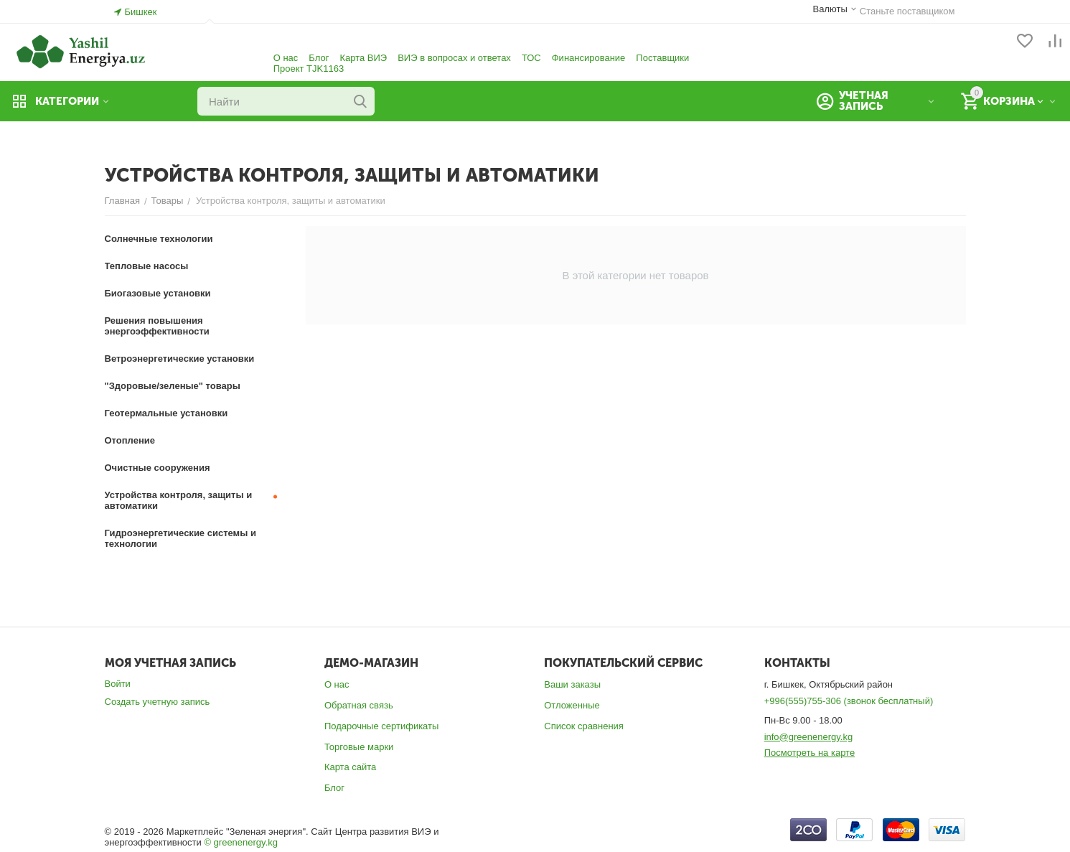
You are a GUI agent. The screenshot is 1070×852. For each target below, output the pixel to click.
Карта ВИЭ (363, 57)
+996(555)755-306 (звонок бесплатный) (849, 701)
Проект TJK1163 (308, 68)
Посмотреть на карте (809, 752)
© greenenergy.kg (241, 842)
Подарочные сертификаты (381, 726)
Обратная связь (358, 705)
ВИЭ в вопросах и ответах (454, 57)
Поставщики (662, 57)
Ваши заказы (572, 684)
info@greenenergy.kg (808, 736)
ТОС (531, 57)
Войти (118, 683)
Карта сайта (350, 767)
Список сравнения (584, 726)
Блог (319, 57)
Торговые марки (359, 746)
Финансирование (589, 57)
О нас (286, 57)
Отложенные (571, 705)
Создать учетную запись (157, 701)
